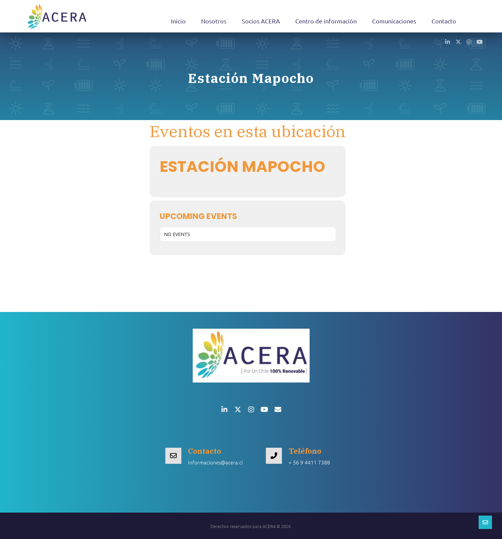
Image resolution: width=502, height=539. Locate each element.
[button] (447, 41)
